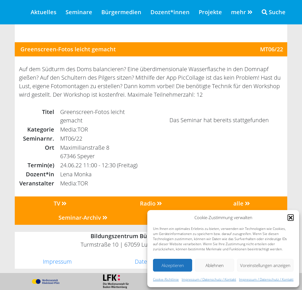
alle (241, 203)
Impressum (57, 261)
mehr (242, 12)
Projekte (210, 12)
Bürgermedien (121, 12)
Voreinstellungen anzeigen (265, 265)
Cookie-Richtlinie (166, 279)
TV (60, 203)
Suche (274, 12)
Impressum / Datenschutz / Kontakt (209, 279)
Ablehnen (214, 265)
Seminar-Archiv (83, 217)
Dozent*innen (170, 12)
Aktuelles (43, 12)
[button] (290, 217)
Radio (151, 203)
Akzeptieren (173, 265)
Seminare (79, 12)
